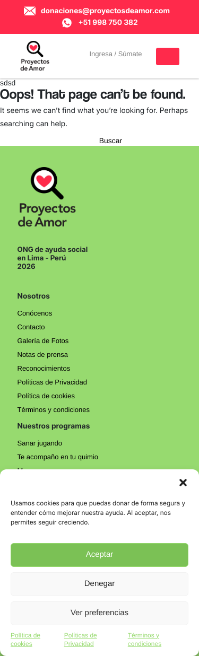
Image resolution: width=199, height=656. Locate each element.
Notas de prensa (43, 354)
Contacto (31, 327)
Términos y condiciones (54, 410)
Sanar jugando (40, 443)
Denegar (99, 583)
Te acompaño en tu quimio (58, 457)
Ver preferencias (99, 612)
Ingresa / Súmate (116, 54)
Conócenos (35, 313)
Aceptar (100, 554)
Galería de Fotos (43, 341)
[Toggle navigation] (167, 56)
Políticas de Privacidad (53, 382)
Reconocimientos (44, 368)
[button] (183, 482)
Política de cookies (46, 396)
